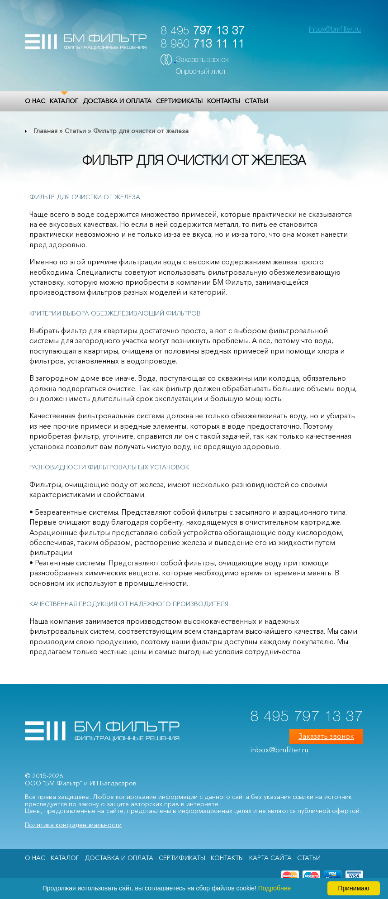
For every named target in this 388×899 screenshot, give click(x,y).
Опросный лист (201, 72)
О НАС (35, 101)
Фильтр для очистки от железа (141, 131)
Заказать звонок (202, 60)
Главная (45, 131)
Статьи (256, 101)
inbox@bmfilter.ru (335, 30)
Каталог (64, 101)
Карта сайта (270, 858)
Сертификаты (179, 101)
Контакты (223, 101)
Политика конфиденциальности (73, 825)
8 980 (203, 44)
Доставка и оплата (117, 101)
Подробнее (274, 888)
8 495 (203, 31)
